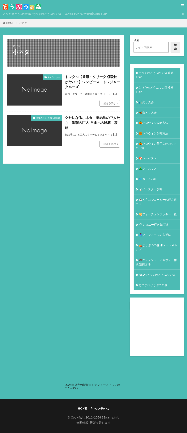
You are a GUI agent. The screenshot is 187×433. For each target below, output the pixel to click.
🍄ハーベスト (148, 158)
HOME (10, 23)
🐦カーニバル (148, 179)
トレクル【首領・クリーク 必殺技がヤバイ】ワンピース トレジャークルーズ (92, 82)
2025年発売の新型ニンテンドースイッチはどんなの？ (92, 386)
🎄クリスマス (148, 168)
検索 (136, 40)
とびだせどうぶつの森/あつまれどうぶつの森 (32, 13)
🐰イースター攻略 (150, 189)
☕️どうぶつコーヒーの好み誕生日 (156, 202)
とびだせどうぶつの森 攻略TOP (155, 90)
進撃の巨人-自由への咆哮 (48, 118)
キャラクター (54, 77)
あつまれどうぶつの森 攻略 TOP (86, 13)
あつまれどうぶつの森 (153, 285)
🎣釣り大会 (146, 102)
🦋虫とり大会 (148, 112)
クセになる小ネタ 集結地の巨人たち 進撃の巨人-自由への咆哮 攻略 (92, 123)
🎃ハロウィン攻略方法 (153, 123)
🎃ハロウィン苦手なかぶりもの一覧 (156, 146)
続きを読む (110, 103)
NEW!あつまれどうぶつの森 (157, 275)
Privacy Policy (100, 408)
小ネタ (23, 22)
